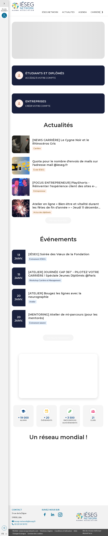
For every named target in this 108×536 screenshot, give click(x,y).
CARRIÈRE (95, 12)
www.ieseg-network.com (28, 531)
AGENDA (82, 12)
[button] (4, 528)
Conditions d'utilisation (63, 531)
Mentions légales (46, 531)
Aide (75, 531)
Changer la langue (19, 533)
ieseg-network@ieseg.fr (25, 521)
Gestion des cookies (35, 533)
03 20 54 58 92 (20, 524)
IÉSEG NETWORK (50, 12)
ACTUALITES (68, 12)
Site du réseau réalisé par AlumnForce (92, 532)
